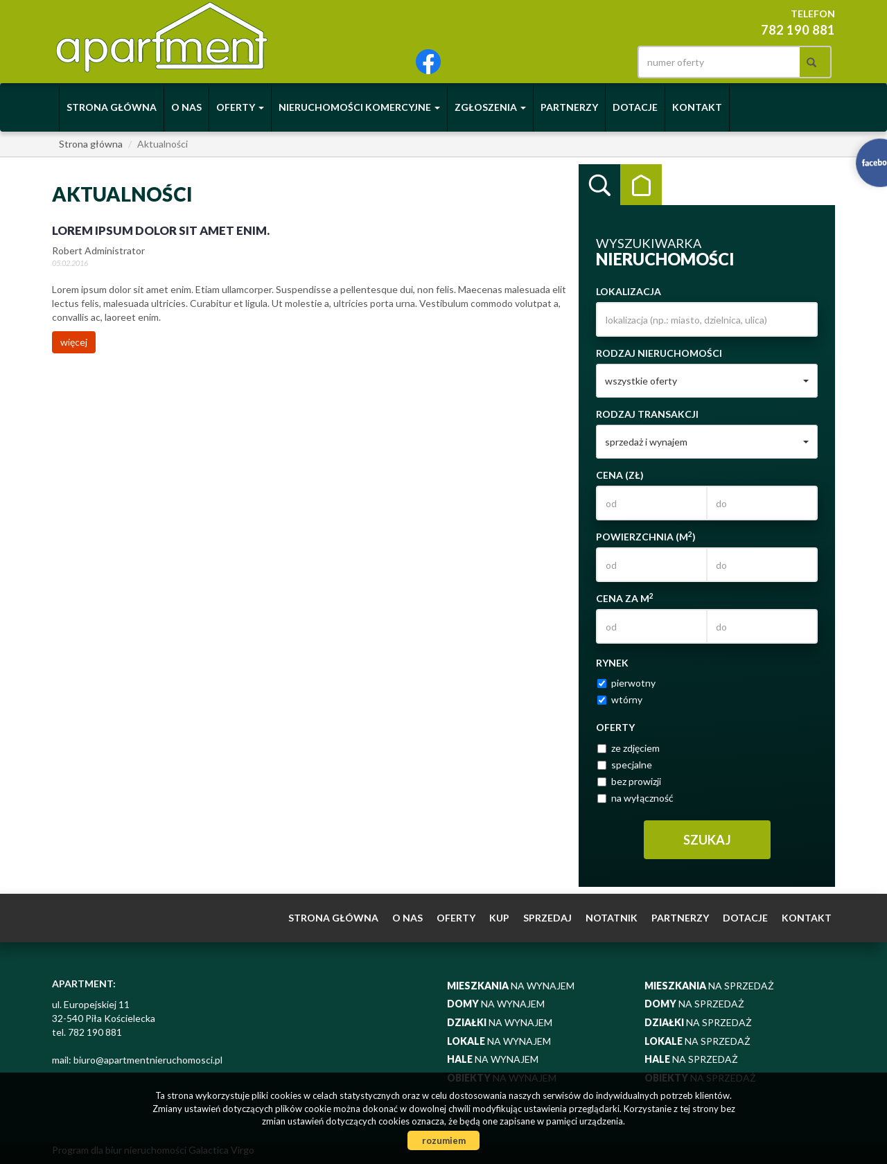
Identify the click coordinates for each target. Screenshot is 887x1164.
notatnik (612, 918)
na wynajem (510, 985)
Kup (499, 918)
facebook (428, 62)
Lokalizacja (628, 291)
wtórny (619, 699)
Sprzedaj (547, 918)
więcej (73, 342)
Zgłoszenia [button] (490, 107)
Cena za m (624, 598)
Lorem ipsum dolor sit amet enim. (161, 230)
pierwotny (626, 683)
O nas (186, 107)
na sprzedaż (709, 985)
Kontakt (697, 107)
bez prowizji (629, 781)
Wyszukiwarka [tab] (599, 185)
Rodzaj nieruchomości (659, 353)
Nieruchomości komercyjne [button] (359, 107)
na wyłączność (635, 798)
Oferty (456, 918)
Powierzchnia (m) (646, 536)
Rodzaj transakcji (647, 414)
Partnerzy (569, 107)
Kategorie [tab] (641, 185)
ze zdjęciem (628, 748)
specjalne (624, 764)
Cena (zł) (620, 475)
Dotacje (635, 107)
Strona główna (112, 107)
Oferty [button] (240, 107)
